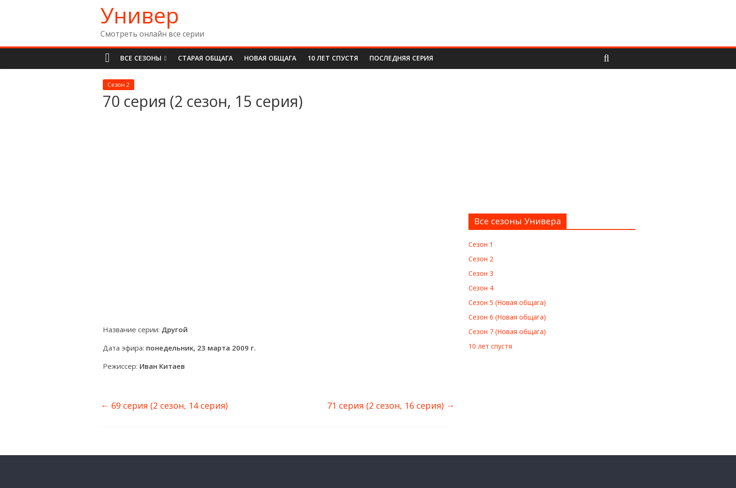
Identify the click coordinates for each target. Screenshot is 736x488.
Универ (139, 15)
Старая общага (205, 57)
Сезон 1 (480, 244)
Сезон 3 (480, 273)
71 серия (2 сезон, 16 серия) (390, 405)
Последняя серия (401, 57)
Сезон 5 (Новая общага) (507, 302)
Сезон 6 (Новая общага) (507, 317)
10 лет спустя (332, 57)
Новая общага (270, 57)
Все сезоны (140, 57)
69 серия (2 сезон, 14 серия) (164, 405)
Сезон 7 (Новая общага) (507, 331)
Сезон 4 (480, 287)
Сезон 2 (118, 85)
